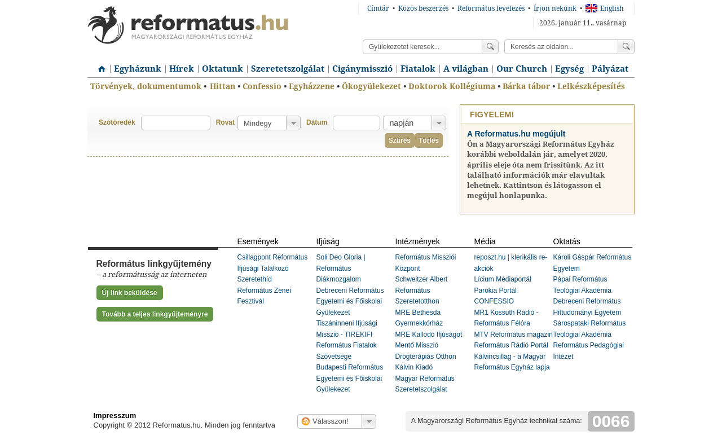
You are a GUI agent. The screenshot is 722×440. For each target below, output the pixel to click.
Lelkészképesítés (591, 86)
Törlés (429, 140)
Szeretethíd (254, 279)
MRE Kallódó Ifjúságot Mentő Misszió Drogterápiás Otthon (429, 345)
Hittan (222, 86)
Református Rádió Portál (511, 345)
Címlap (98, 64)
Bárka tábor (526, 86)
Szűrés (400, 140)
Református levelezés (491, 8)
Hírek (181, 69)
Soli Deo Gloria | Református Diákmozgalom (341, 268)
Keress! (626, 46)
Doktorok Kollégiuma (451, 86)
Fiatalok (417, 69)
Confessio (262, 86)
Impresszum (115, 415)
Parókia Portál (495, 290)
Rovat (225, 122)
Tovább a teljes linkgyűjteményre (155, 314)
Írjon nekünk (555, 8)
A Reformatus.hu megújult (516, 133)
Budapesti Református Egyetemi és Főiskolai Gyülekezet (350, 378)
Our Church (521, 69)
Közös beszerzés (423, 8)
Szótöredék (117, 122)
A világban (465, 69)
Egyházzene (311, 86)
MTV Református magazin (513, 334)
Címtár (378, 8)
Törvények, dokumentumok (145, 86)
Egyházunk (137, 69)
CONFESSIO (494, 301)
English (604, 8)
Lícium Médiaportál (502, 279)
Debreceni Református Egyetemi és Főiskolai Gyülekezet (350, 301)
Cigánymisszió (362, 69)
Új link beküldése (129, 293)
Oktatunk (222, 69)
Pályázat (610, 69)
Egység (569, 69)
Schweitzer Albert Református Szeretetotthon (421, 290)
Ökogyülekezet (371, 86)
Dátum (316, 122)
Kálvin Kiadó (414, 367)
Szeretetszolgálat (287, 69)
